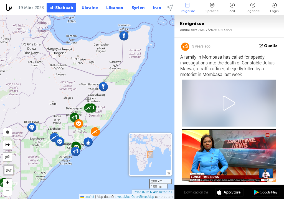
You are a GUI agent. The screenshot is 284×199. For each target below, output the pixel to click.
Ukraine (90, 7)
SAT (9, 170)
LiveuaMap (123, 196)
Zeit (232, 8)
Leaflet (87, 196)
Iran (157, 7)
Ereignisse (187, 8)
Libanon (114, 7)
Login (274, 8)
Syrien (137, 7)
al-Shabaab (61, 7)
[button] (74, 117)
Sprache (212, 8)
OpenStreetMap (142, 196)
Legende (253, 8)
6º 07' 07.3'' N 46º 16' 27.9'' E (153, 192)
